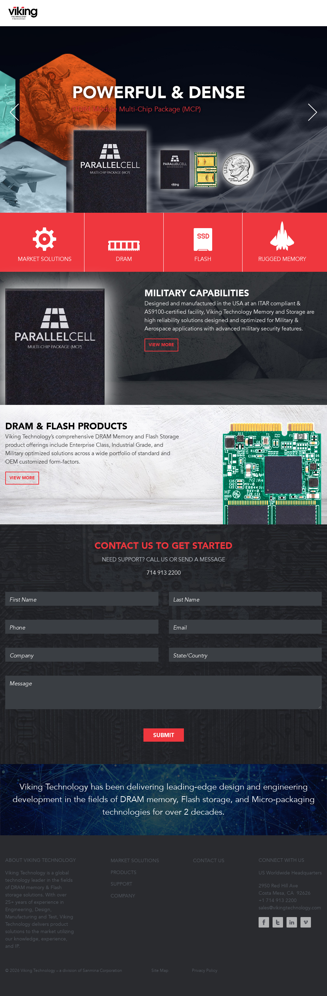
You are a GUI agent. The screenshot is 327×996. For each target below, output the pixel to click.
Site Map (159, 970)
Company (81, 650)
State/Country (245, 650)
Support (121, 884)
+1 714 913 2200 (278, 900)
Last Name (245, 594)
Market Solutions (135, 861)
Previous (18, 112)
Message (163, 678)
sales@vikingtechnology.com (290, 908)
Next (308, 112)
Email (245, 622)
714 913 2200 (164, 572)
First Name (81, 594)
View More (161, 345)
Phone (81, 622)
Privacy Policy (204, 970)
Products (123, 872)
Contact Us (208, 861)
